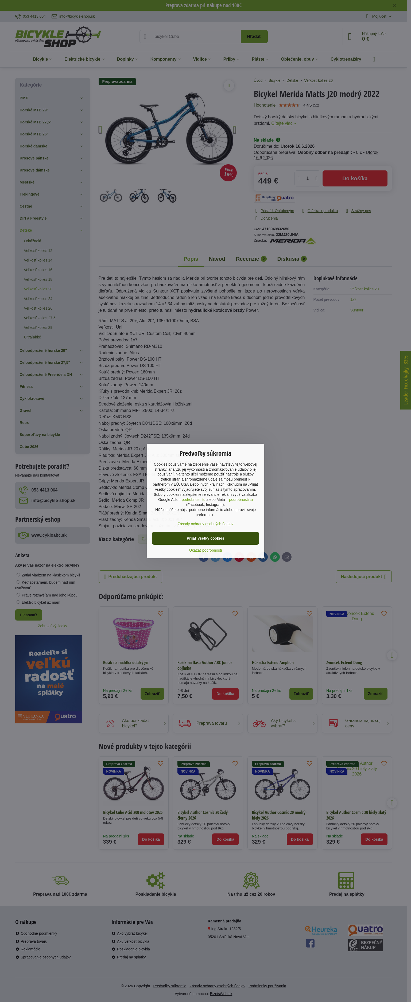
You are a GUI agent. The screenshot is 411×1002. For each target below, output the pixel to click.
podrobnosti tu (194, 499)
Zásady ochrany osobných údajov (206, 524)
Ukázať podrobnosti (205, 550)
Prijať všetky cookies (205, 538)
